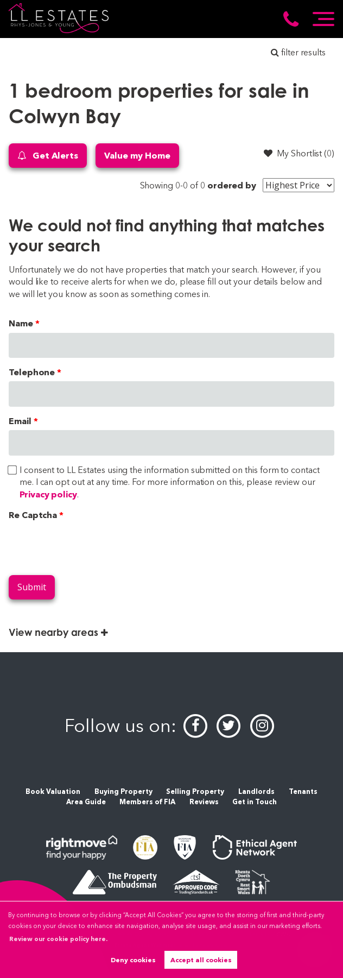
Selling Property (195, 791)
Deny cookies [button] (133, 960)
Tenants (303, 791)
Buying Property (123, 791)
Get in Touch (254, 802)
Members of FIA (147, 802)
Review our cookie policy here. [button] (58, 939)
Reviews (204, 802)
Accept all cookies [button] (201, 960)
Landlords (256, 791)
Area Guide (86, 802)
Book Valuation (53, 791)
